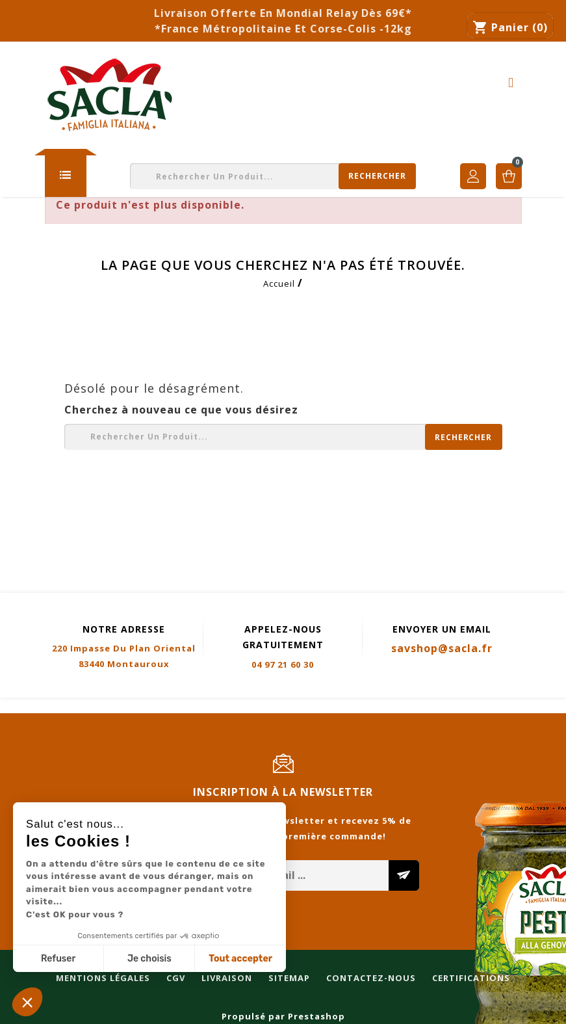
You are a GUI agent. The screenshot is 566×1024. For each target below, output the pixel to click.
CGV (126, 706)
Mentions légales (53, 706)
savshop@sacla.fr (442, 648)
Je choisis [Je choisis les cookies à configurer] (149, 958)
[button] (27, 1001)
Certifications (422, 706)
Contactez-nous (322, 706)
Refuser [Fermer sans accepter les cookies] (58, 958)
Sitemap (240, 706)
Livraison (177, 706)
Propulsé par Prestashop (283, 1016)
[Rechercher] (273, 176)
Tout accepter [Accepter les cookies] (240, 958)
